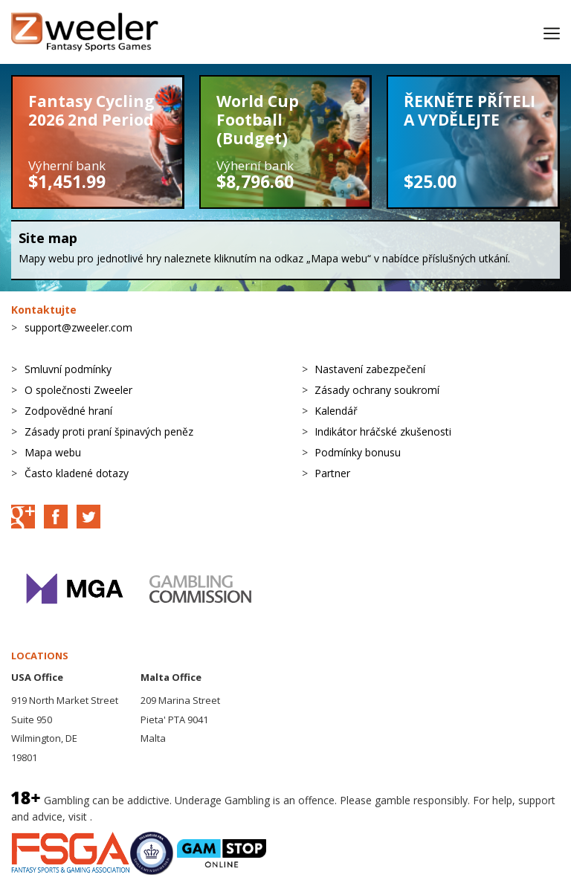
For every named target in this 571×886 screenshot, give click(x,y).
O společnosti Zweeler (78, 390)
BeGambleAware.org (145, 816)
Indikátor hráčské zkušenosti (382, 431)
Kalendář (336, 411)
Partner (332, 473)
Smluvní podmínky (68, 369)
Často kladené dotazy (77, 473)
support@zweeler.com (78, 327)
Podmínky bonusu (357, 452)
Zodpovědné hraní (68, 411)
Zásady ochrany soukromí (376, 390)
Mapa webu (53, 452)
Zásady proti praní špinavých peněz (109, 431)
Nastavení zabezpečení (369, 369)
